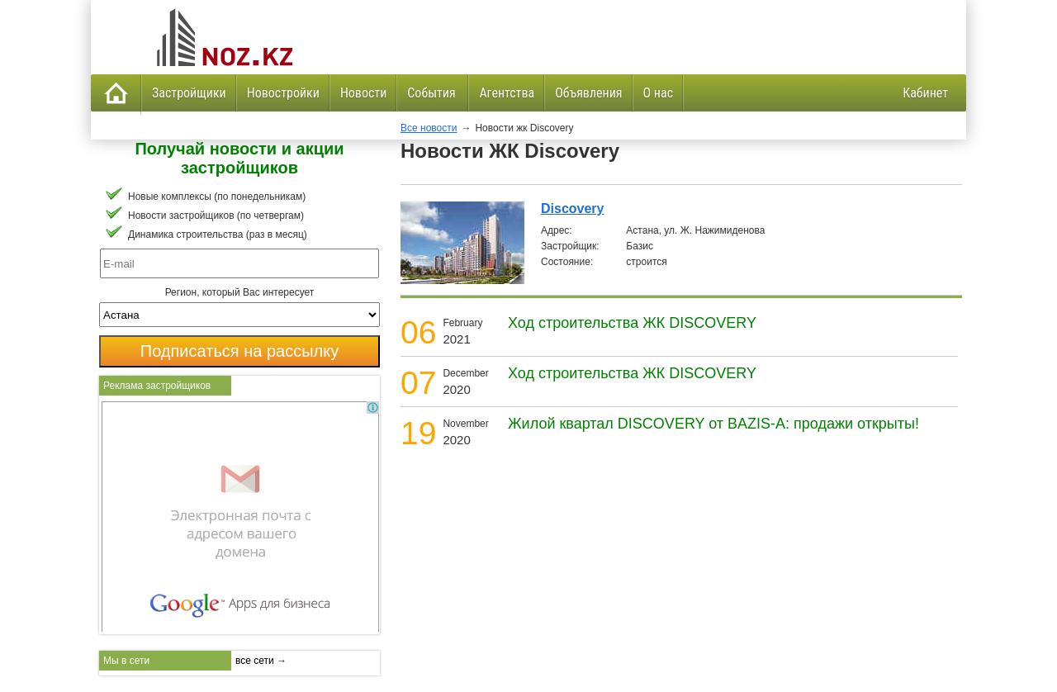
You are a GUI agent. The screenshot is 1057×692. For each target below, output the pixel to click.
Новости (363, 93)
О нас (658, 93)
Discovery (572, 208)
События (432, 93)
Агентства (506, 93)
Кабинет (925, 93)
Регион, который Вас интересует (240, 292)
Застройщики (189, 93)
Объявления (588, 93)
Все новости (429, 128)
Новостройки (283, 93)
